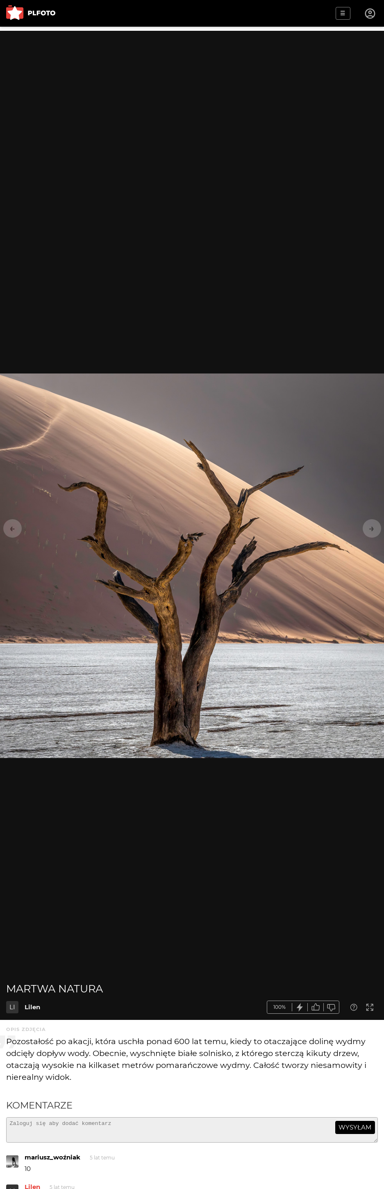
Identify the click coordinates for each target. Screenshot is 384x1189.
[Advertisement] (192, 88)
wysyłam (355, 1127)
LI (12, 1007)
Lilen (32, 1007)
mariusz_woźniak (52, 1161)
